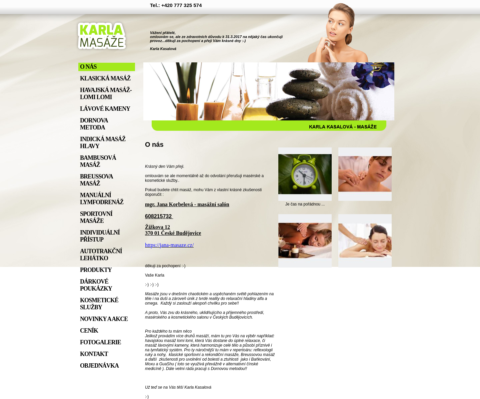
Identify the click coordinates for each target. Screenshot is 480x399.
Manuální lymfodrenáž (101, 199)
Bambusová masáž (98, 161)
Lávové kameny (105, 108)
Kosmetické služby (99, 304)
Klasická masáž (105, 78)
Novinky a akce (104, 319)
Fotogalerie (100, 342)
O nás (88, 66)
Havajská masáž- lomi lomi (106, 93)
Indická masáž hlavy (103, 142)
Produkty (96, 270)
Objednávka (99, 365)
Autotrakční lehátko (101, 255)
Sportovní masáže (96, 217)
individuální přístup (100, 236)
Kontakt (94, 354)
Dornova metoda (94, 124)
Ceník (89, 330)
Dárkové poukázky (96, 285)
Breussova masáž (96, 180)
